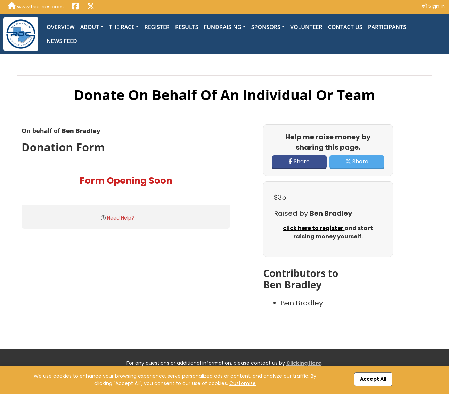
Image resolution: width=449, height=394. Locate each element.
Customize (242, 383)
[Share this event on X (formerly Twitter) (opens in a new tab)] (91, 6)
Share (299, 161)
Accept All (373, 379)
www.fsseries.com (36, 6)
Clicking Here (303, 363)
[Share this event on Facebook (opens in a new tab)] (75, 6)
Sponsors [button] (265, 27)
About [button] (89, 27)
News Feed (62, 41)
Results (186, 27)
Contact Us (345, 27)
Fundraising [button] (222, 27)
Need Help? (120, 217)
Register (157, 27)
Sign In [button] (433, 6)
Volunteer (306, 27)
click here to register (313, 228)
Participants (387, 27)
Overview (61, 27)
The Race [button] (121, 27)
